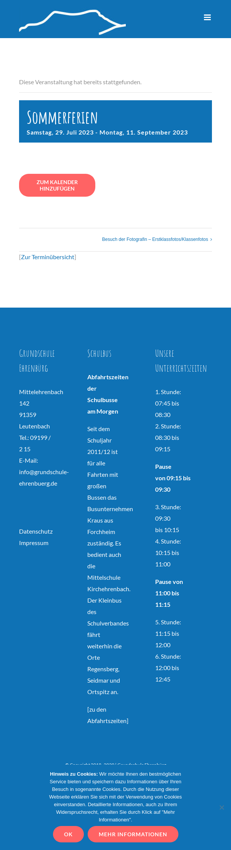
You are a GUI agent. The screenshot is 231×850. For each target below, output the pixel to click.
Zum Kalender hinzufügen (57, 185)
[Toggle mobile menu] (208, 17)
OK (68, 834)
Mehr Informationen (133, 834)
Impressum (33, 542)
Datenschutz (36, 531)
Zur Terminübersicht (47, 256)
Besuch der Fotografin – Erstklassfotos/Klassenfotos (155, 239)
